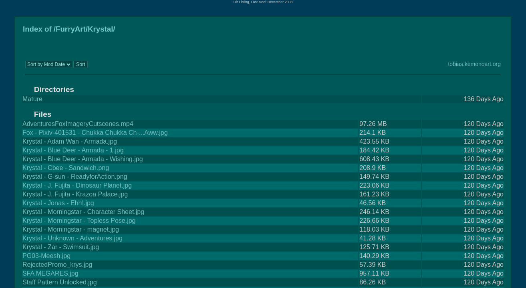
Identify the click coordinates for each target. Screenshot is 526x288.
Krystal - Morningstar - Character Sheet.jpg (83, 211)
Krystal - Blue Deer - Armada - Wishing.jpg (82, 159)
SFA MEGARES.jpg (50, 273)
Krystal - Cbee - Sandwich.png (65, 167)
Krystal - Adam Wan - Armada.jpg (69, 141)
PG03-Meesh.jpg (46, 255)
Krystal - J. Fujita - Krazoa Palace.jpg (75, 194)
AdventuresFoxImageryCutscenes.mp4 (77, 123)
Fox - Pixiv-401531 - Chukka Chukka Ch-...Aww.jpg (95, 132)
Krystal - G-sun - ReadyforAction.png (74, 176)
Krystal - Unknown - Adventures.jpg (72, 238)
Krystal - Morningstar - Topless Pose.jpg (78, 220)
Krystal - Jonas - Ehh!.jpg (58, 203)
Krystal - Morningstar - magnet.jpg (70, 229)
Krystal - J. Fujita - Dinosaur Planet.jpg (77, 185)
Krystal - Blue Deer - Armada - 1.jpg (73, 150)
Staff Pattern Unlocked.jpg (59, 282)
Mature (32, 99)
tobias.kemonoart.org (474, 64)
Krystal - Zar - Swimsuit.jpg (60, 247)
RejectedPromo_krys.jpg (57, 264)
